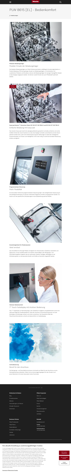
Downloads (12, 408)
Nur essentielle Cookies (64, 458)
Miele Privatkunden (13, 422)
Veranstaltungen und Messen (16, 403)
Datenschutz (11, 470)
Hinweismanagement (42, 408)
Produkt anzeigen (14, 15)
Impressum (5, 470)
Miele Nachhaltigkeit (41, 398)
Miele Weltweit (40, 401)
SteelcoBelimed (13, 427)
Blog (10, 395)
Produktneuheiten (13, 398)
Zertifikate (39, 413)
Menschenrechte (41, 411)
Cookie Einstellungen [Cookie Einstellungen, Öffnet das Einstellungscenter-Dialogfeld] (64, 463)
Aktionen (11, 401)
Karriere (38, 406)
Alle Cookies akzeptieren (64, 453)
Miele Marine (12, 424)
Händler (11, 432)
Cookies (16, 470)
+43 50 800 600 (41, 426)
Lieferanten (12, 435)
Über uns (39, 395)
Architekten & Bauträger (15, 429)
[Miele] (36, 1)
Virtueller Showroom (14, 406)
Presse (38, 403)
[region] (35, 457)
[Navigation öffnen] (10, 2)
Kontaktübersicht (41, 422)
